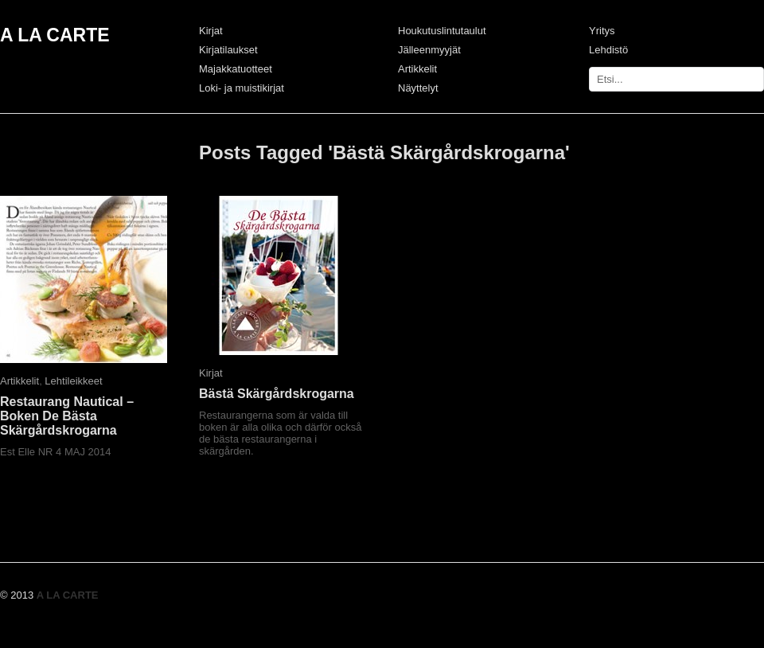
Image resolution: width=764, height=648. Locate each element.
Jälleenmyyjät (429, 50)
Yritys (602, 31)
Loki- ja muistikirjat (241, 88)
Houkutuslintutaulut (442, 31)
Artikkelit (417, 69)
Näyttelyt (418, 88)
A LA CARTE (55, 35)
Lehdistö (608, 50)
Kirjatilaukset (228, 50)
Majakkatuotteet (235, 69)
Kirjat (211, 31)
